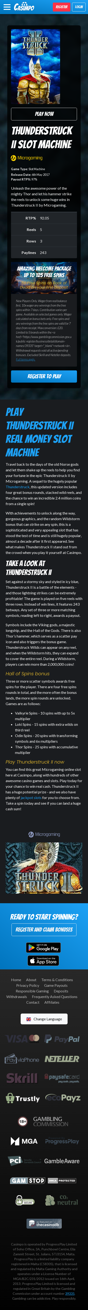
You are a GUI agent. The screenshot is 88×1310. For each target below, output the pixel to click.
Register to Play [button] (44, 376)
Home (16, 979)
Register (61, 7)
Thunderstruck (18, 486)
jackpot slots (31, 797)
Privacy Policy (27, 985)
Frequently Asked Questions (54, 996)
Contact (32, 1002)
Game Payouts (56, 985)
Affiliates (51, 1002)
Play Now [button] (44, 114)
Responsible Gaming (32, 991)
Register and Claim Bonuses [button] (44, 930)
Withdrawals (16, 996)
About (31, 979)
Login (79, 7)
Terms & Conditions (57, 979)
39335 (70, 1293)
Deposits (61, 991)
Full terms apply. (25, 359)
